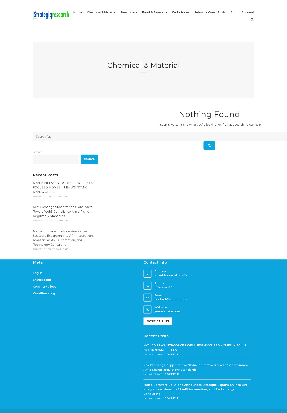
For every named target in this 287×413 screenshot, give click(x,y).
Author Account (242, 12)
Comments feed (45, 286)
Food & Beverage (154, 12)
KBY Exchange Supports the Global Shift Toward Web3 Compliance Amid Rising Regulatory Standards (62, 211)
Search (37, 152)
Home (77, 12)
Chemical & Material (101, 12)
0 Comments (61, 196)
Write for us (181, 12)
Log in (37, 273)
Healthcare (129, 12)
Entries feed (42, 280)
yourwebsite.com (167, 311)
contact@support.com (171, 299)
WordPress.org (44, 293)
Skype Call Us (157, 321)
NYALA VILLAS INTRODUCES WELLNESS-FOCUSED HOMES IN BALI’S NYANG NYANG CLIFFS (64, 187)
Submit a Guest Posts (210, 12)
